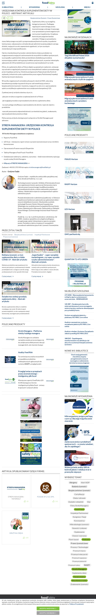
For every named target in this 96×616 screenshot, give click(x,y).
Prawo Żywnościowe (53, 18)
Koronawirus (79, 521)
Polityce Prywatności (76, 604)
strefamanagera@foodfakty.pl (40, 167)
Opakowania (79, 532)
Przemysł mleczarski (79, 554)
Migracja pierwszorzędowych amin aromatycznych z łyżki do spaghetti (79, 78)
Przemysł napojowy (79, 558)
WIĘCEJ (87, 7)
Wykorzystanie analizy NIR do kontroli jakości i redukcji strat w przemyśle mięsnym (78, 469)
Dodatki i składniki (75, 502)
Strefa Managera (79, 569)
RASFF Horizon (71, 184)
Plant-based (73, 539)
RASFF (87, 565)
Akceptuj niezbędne (47, 613)
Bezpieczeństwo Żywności (38, 18)
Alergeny (73, 482)
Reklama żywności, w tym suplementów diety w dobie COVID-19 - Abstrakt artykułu (14, 257)
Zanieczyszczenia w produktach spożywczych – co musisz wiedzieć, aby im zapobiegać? (79, 444)
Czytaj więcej (7, 276)
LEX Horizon (70, 209)
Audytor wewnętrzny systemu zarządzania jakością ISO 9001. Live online (77, 324)
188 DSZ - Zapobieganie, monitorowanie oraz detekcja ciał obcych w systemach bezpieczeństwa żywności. (78, 341)
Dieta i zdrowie (79, 498)
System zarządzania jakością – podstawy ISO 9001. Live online (76, 316)
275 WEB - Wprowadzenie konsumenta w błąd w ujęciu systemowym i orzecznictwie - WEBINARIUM (79, 297)
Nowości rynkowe (79, 528)
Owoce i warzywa (79, 536)
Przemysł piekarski (79, 561)
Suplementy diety (79, 573)
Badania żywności (79, 486)
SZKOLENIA (60, 7)
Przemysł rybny (74, 565)
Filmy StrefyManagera (79, 505)
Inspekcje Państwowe (42, 235)
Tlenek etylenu (79, 577)
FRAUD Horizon (71, 159)
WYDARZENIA (34, 7)
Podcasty (86, 539)
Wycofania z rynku (79, 580)
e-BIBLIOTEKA (7, 7)
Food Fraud (79, 509)
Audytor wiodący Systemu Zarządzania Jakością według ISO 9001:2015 (79, 332)
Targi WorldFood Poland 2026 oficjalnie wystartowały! (77, 56)
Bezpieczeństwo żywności (23, 235)
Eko (88, 502)
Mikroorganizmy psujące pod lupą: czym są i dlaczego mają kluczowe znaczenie (79, 418)
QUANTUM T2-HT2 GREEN (76, 259)
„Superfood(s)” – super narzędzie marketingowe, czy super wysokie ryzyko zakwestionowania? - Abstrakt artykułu (46, 258)
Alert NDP (85, 482)
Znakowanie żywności (79, 584)
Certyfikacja (79, 494)
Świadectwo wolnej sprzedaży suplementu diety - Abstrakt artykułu (14, 298)
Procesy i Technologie (79, 547)
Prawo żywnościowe (10, 237)
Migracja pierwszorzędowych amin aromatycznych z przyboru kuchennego (79, 100)
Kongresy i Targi (79, 517)
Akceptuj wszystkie (47, 608)
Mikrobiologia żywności (79, 524)
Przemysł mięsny (79, 551)
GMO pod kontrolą (72, 234)
